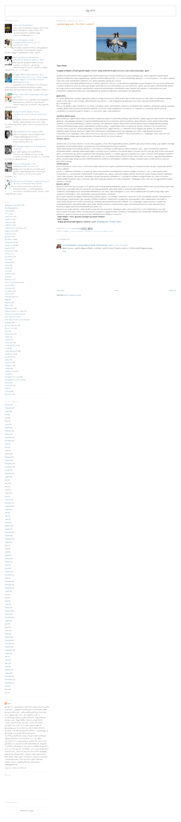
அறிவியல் (9, 225)
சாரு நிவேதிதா (10, 297)
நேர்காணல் (9, 334)
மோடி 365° (9, 385)
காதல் (7, 265)
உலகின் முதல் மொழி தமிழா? (22, 25)
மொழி (7, 374)
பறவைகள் (96, 231)
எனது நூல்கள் (10, 242)
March (7, 427)
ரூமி (6, 388)
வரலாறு (8, 391)
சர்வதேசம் (8, 291)
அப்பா (7, 214)
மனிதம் (7, 368)
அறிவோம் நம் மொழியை (14, 228)
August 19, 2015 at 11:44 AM (117, 245)
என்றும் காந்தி (10, 245)
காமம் (7, 271)
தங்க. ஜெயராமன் (11, 317)
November (8, 441)
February (8, 431)
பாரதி (7, 348)
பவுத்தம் (8, 340)
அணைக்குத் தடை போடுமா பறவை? (109, 222)
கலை (7, 259)
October (7, 405)
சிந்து (6, 300)
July (6, 414)
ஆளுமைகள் (9, 231)
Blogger (31, 811)
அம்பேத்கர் (9, 216)
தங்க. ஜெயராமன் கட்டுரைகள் (16, 320)
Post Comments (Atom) (73, 295)
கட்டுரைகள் (9, 251)
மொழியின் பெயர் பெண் (14, 380)
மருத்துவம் (9, 365)
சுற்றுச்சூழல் (88, 231)
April (6, 424)
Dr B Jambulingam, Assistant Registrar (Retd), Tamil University (85, 245)
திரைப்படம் (9, 328)
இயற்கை (80, 231)
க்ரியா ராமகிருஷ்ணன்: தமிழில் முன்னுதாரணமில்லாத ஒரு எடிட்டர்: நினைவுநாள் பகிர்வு (25, 42)
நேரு (6, 331)
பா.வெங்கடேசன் (11, 345)
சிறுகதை (8, 302)
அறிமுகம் (8, 222)
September (8, 408)
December (8, 437)
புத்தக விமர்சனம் (11, 351)
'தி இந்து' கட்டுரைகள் (70, 231)
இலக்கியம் (9, 239)
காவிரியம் (8, 274)
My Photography (10, 208)
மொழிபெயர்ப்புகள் (107, 231)
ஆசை (90, 10)
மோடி (7, 383)
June (6, 418)
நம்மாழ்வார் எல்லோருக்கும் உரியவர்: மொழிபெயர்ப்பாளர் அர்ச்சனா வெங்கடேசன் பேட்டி (29, 114)
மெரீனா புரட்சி (10, 371)
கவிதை (7, 262)
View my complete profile (16, 768)
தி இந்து (8, 322)
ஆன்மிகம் (8, 234)
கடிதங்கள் (8, 248)
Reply (64, 251)
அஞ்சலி (8, 211)
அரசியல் (8, 219)
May (6, 421)
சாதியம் (8, 294)
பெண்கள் (8, 357)
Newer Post (60, 290)
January (7, 434)
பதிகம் (7, 337)
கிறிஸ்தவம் (9, 280)
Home (117, 290)
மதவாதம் (8, 362)
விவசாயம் (9, 394)
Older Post (172, 290)
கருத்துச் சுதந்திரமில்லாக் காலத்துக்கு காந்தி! (27, 132)
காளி (6, 277)
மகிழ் (7, 360)
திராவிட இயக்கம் (11, 325)
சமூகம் (7, 285)
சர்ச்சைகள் (8, 288)
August (7, 411)
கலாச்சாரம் (9, 257)
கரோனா (8, 254)
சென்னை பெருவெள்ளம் (14, 314)
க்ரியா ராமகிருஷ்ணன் (13, 282)
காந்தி (7, 268)
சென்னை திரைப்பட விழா (14, 311)
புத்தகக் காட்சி (10, 354)
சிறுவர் (7, 305)
